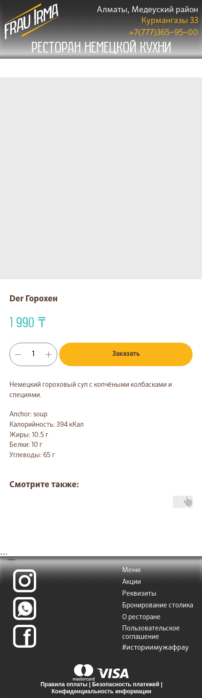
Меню (131, 570)
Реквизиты (139, 594)
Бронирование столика (157, 605)
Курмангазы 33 (169, 21)
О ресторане (141, 617)
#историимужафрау (155, 647)
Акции (131, 582)
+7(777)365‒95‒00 (163, 33)
